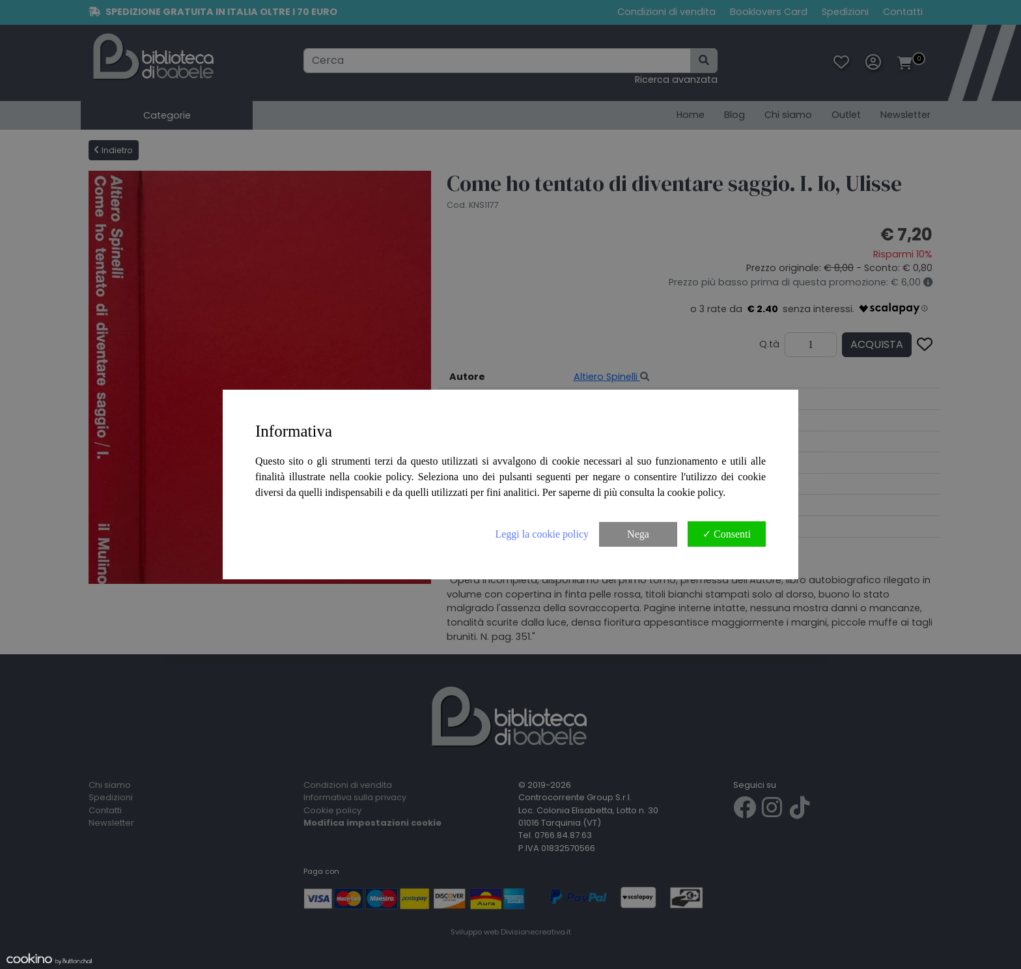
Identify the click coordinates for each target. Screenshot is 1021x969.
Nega (638, 534)
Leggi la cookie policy (542, 534)
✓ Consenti (727, 534)
